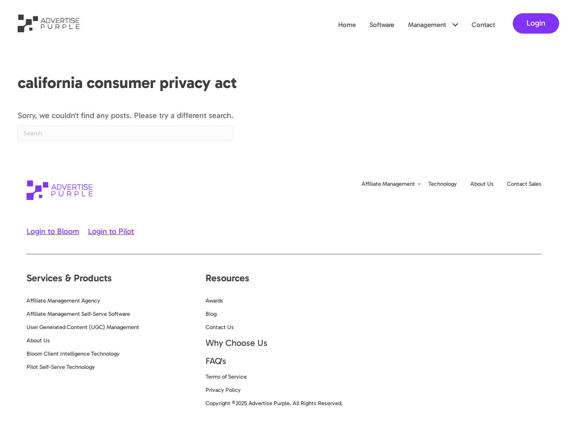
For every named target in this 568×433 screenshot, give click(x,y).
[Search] (125, 133)
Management (427, 25)
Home (347, 25)
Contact (483, 25)
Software (382, 25)
